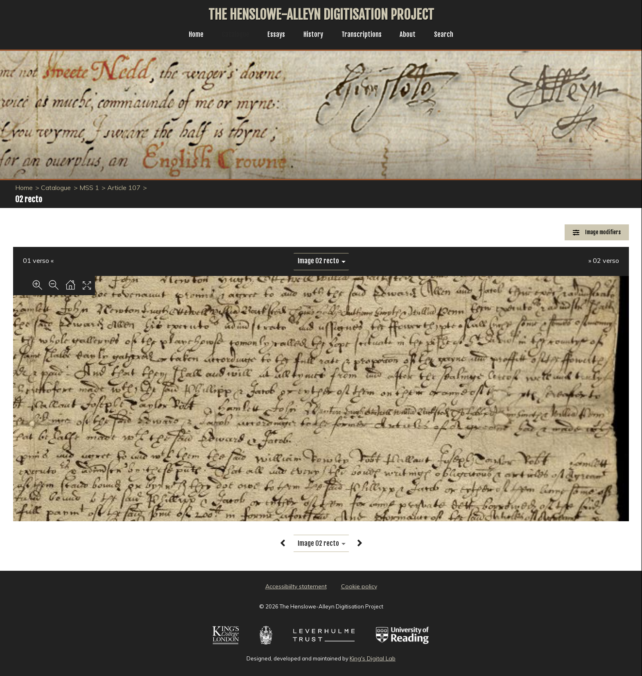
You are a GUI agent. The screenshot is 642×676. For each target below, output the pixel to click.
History (313, 35)
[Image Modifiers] (597, 232)
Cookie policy (359, 586)
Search (450, 35)
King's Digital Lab (373, 658)
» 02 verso (603, 260)
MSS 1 (89, 187)
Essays (274, 35)
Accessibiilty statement (296, 586)
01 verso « (38, 260)
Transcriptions (364, 35)
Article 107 (123, 187)
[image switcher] (321, 261)
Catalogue (231, 35)
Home (189, 35)
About (412, 35)
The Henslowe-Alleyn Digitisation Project (321, 15)
